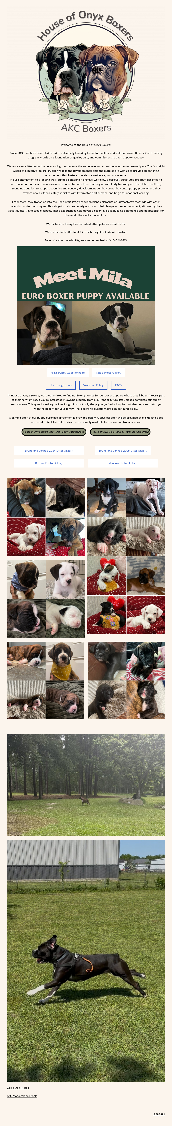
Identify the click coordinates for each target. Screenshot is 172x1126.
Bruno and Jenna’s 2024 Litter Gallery (49, 451)
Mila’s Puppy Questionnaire (68, 373)
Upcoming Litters (61, 385)
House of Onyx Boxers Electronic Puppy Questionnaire (53, 431)
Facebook (159, 1114)
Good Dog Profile (18, 1088)
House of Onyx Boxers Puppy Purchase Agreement (120, 431)
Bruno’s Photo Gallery (49, 463)
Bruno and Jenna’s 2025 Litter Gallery (123, 451)
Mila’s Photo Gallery (108, 373)
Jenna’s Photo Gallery (123, 463)
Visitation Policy (93, 385)
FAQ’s (118, 385)
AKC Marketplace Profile (22, 1096)
